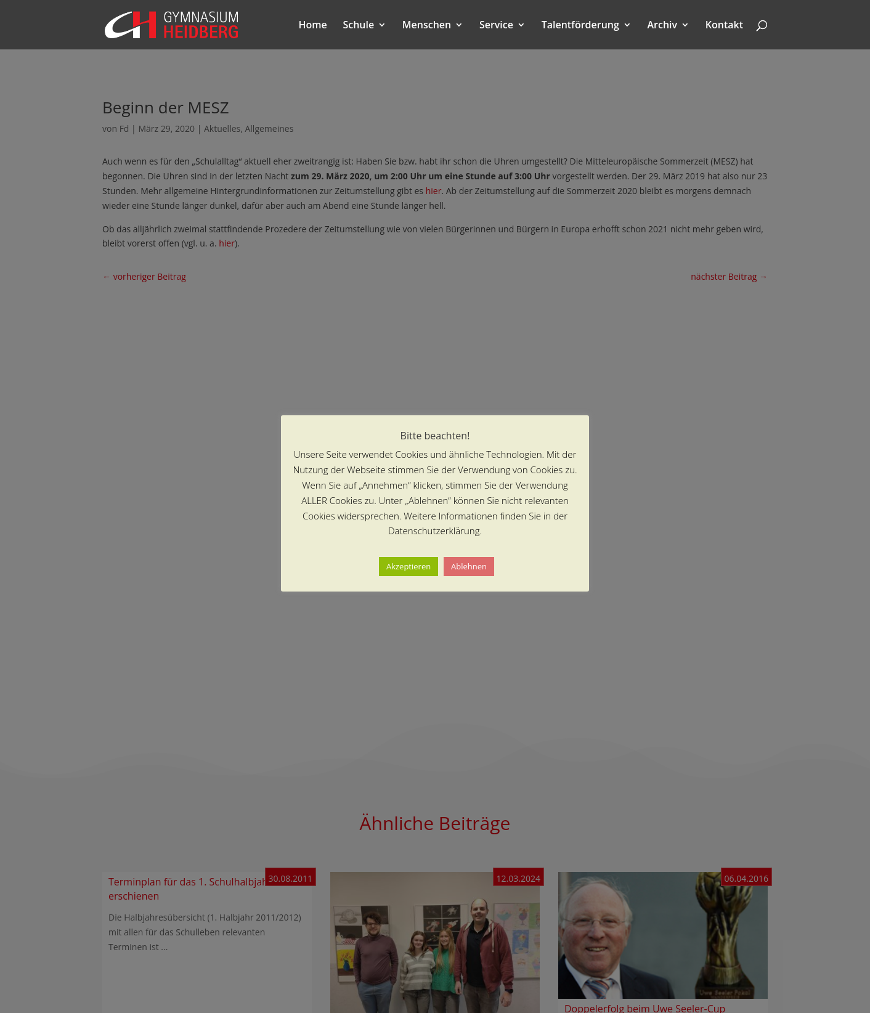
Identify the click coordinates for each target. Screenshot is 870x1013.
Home (313, 25)
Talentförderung (580, 25)
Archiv (663, 25)
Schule (358, 25)
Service (496, 25)
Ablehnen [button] (469, 566)
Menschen (426, 25)
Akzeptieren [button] (408, 566)
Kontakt (724, 25)
